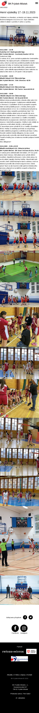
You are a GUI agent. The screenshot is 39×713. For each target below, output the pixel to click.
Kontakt (29, 675)
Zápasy (23, 675)
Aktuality (10, 675)
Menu (36, 1)
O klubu (16, 675)
